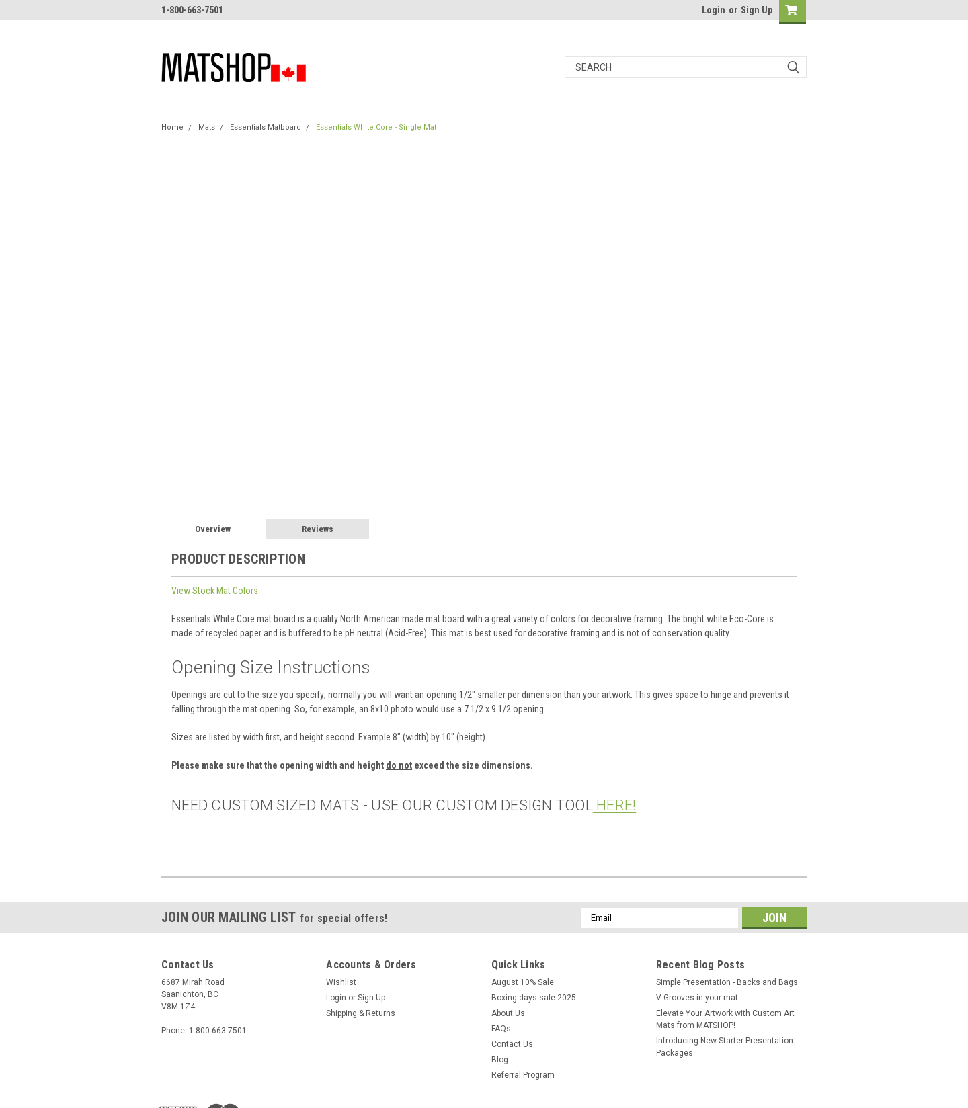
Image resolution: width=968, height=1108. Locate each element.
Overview (213, 529)
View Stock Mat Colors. (215, 590)
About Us (508, 1013)
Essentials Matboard (265, 127)
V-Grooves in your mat (697, 998)
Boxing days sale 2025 (533, 998)
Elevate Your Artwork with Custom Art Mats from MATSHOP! (725, 1019)
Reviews (317, 529)
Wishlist (341, 982)
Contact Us (512, 1044)
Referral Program (523, 1075)
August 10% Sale (522, 982)
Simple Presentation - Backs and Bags (727, 982)
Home (172, 127)
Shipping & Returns (360, 1013)
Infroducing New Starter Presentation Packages (724, 1047)
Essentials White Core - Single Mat (376, 127)
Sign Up (756, 10)
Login (713, 10)
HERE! (615, 805)
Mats (206, 127)
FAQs (501, 1028)
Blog (499, 1059)
